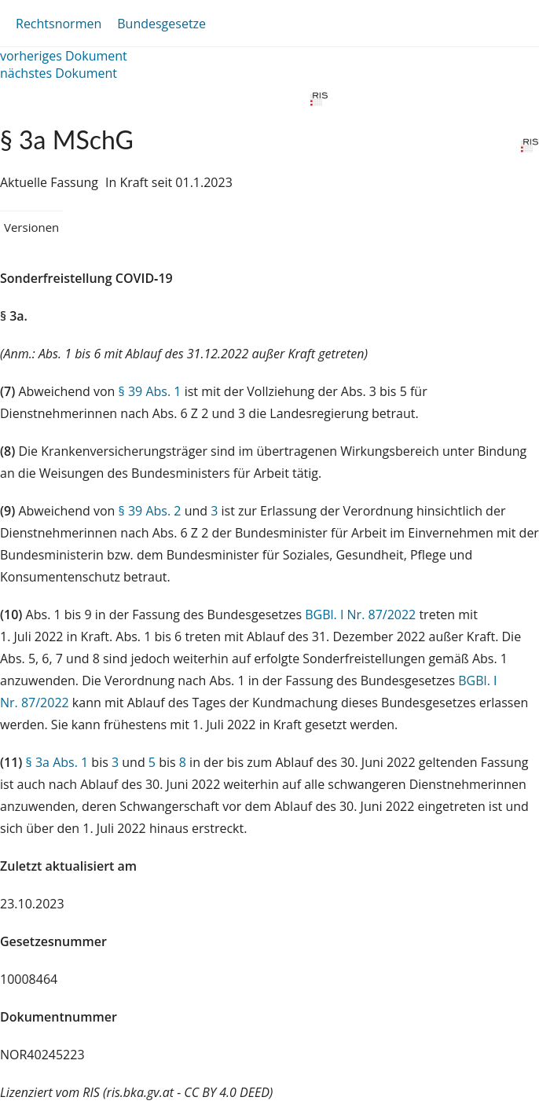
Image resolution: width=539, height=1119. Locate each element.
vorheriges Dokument (63, 55)
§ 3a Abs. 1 (57, 762)
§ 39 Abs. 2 (150, 510)
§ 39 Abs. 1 (150, 391)
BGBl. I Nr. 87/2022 (360, 614)
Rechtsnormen (58, 23)
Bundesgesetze (161, 23)
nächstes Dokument (58, 73)
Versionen (31, 227)
